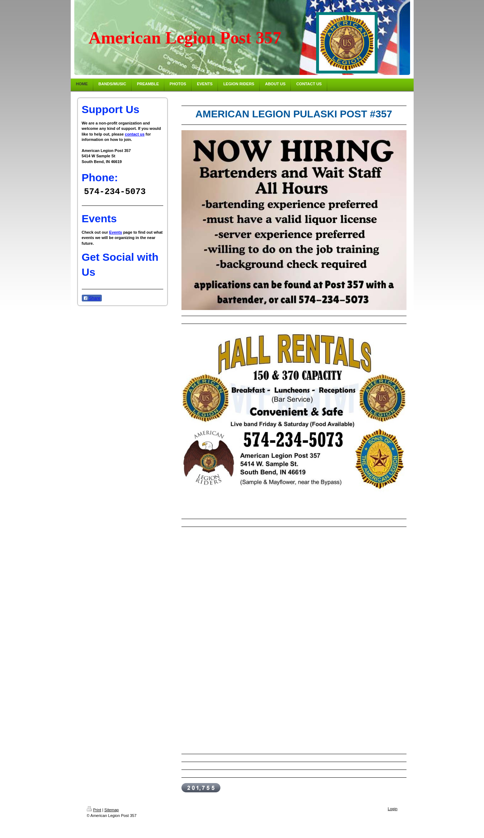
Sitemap (111, 810)
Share (91, 298)
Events (115, 232)
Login (393, 809)
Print (94, 810)
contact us (135, 134)
